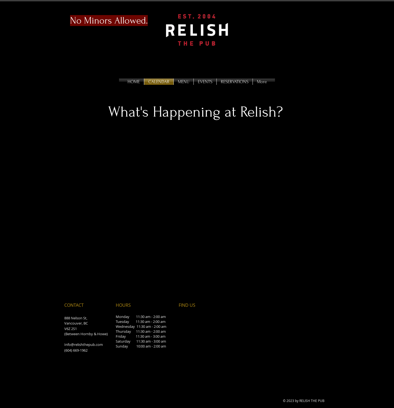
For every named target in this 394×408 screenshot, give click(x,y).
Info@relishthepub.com (83, 344)
